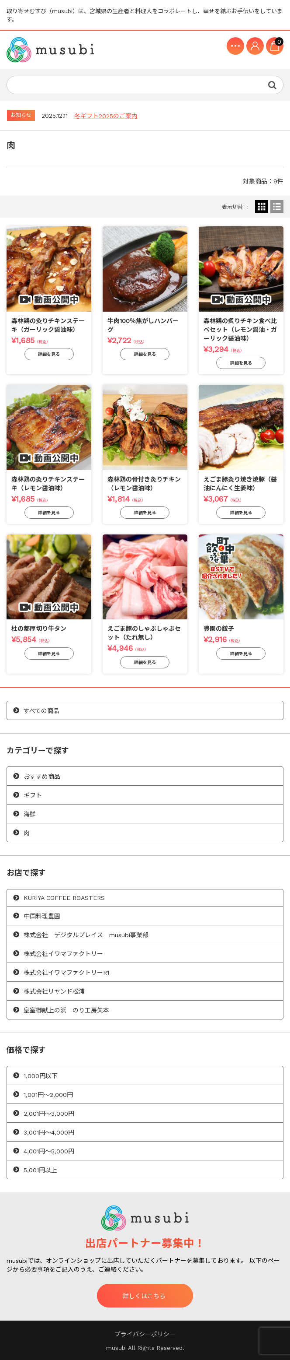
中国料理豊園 (42, 916)
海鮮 (30, 814)
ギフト (33, 795)
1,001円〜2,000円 (48, 1094)
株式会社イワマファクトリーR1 (66, 972)
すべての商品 (41, 710)
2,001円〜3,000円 (49, 1113)
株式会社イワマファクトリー (63, 953)
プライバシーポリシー (145, 1334)
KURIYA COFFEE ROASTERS (64, 897)
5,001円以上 (40, 1170)
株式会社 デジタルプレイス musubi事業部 (86, 934)
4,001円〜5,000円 (49, 1151)
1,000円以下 (41, 1075)
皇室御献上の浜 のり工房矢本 (66, 1010)
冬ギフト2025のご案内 (106, 115)
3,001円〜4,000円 (49, 1132)
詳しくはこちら (144, 1296)
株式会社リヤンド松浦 (54, 991)
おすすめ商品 (42, 776)
